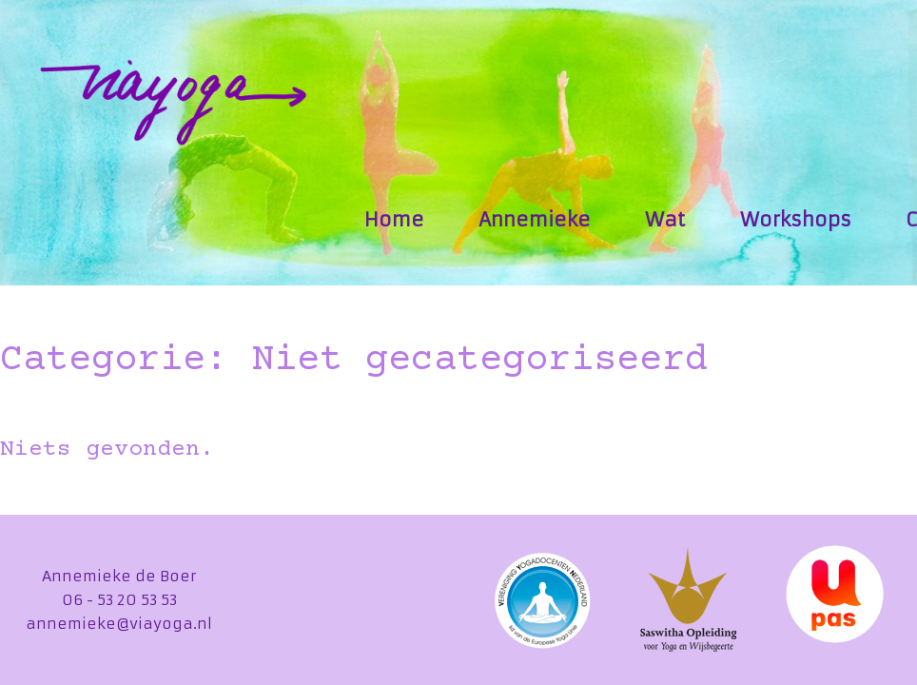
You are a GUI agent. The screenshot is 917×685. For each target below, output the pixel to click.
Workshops (795, 219)
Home (394, 219)
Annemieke (534, 219)
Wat (665, 219)
